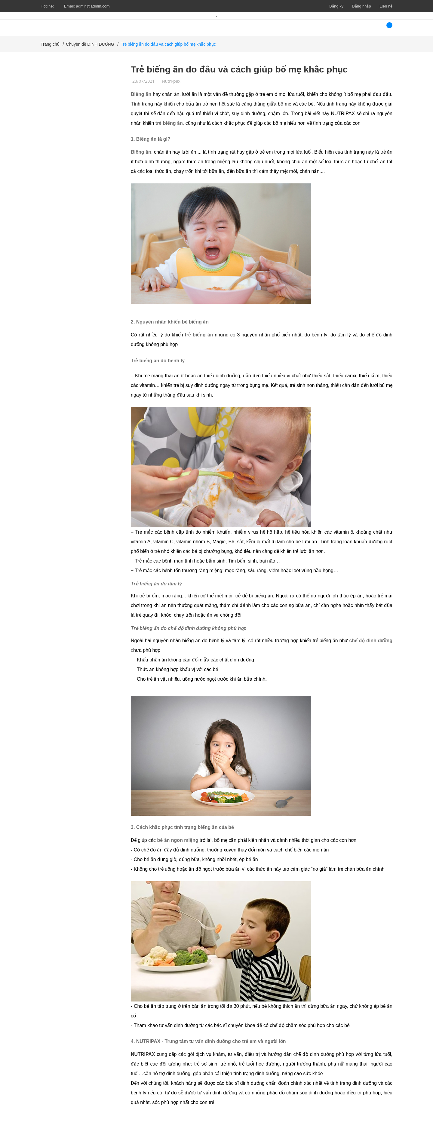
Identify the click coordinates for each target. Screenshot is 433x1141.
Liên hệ (386, 6)
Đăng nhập (361, 6)
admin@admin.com (92, 6)
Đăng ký (336, 6)
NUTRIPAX (143, 1054)
